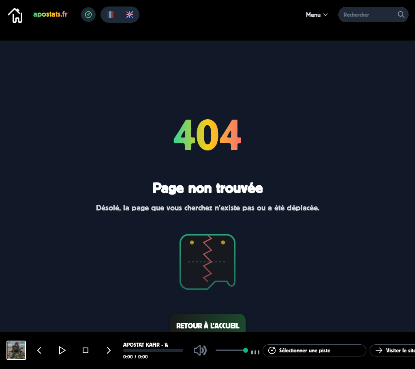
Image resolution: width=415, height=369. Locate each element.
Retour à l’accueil (207, 326)
